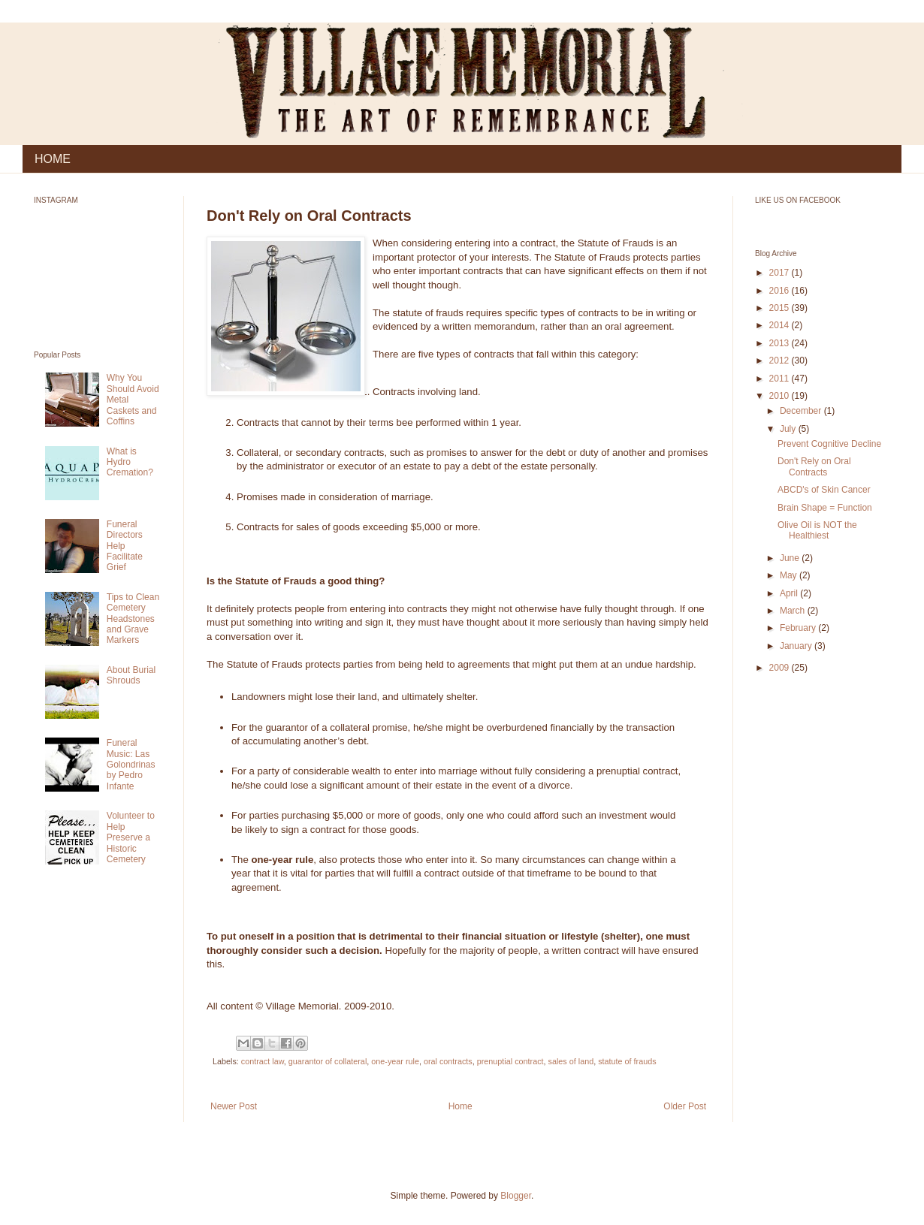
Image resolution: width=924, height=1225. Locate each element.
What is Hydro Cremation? (130, 462)
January (797, 646)
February (799, 628)
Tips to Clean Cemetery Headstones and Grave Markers (133, 619)
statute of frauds (627, 1061)
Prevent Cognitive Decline (829, 444)
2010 (780, 396)
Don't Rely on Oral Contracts (814, 466)
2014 (780, 325)
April (790, 593)
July (789, 429)
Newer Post (233, 1106)
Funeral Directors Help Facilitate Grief (125, 546)
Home (460, 1106)
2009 (780, 667)
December (802, 411)
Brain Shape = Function (825, 507)
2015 (780, 308)
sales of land (571, 1061)
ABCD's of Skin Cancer (824, 489)
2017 (780, 272)
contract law (262, 1061)
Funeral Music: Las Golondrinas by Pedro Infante (131, 765)
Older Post (684, 1106)
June (791, 558)
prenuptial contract (510, 1061)
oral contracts (448, 1061)
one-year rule (395, 1061)
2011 (780, 378)
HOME (53, 158)
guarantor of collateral (327, 1061)
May (789, 575)
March (794, 610)
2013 (780, 343)
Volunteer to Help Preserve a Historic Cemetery (131, 837)
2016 (780, 290)
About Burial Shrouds (131, 675)
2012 (780, 360)
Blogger (515, 1195)
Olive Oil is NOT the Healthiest (817, 530)
